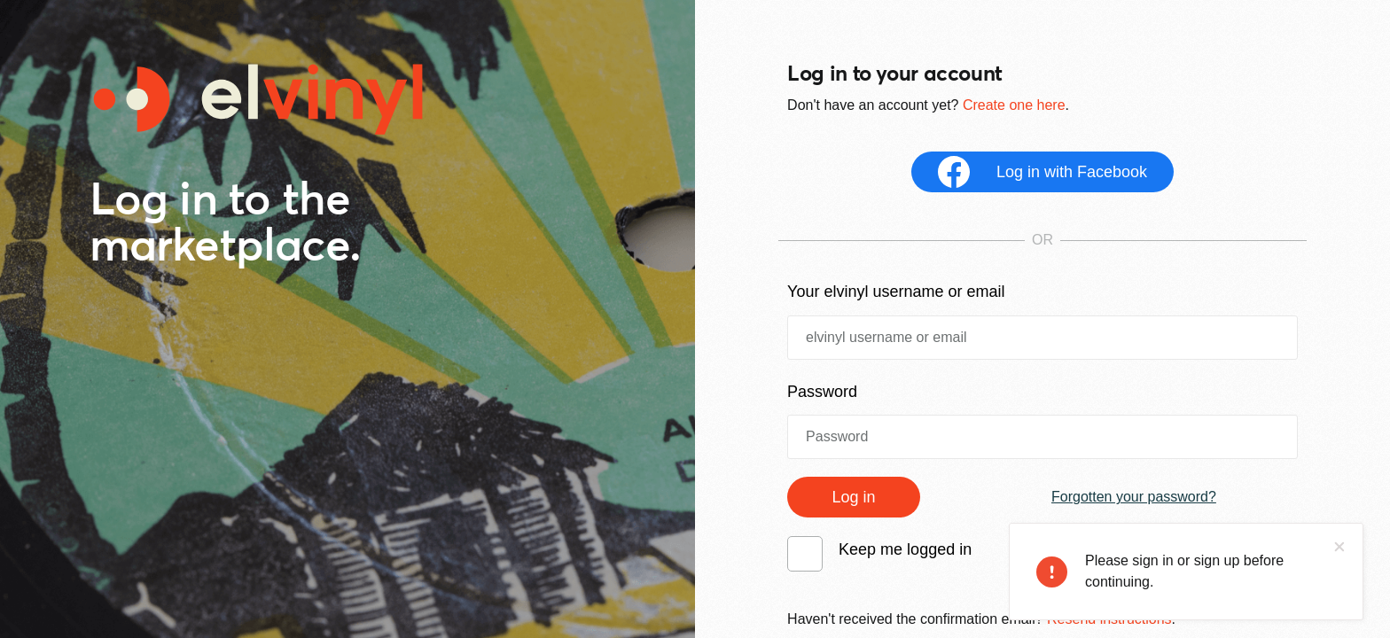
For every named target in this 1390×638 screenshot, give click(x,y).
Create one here (1014, 105)
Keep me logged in (905, 549)
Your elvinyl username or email (895, 291)
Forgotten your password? (1133, 496)
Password (822, 392)
